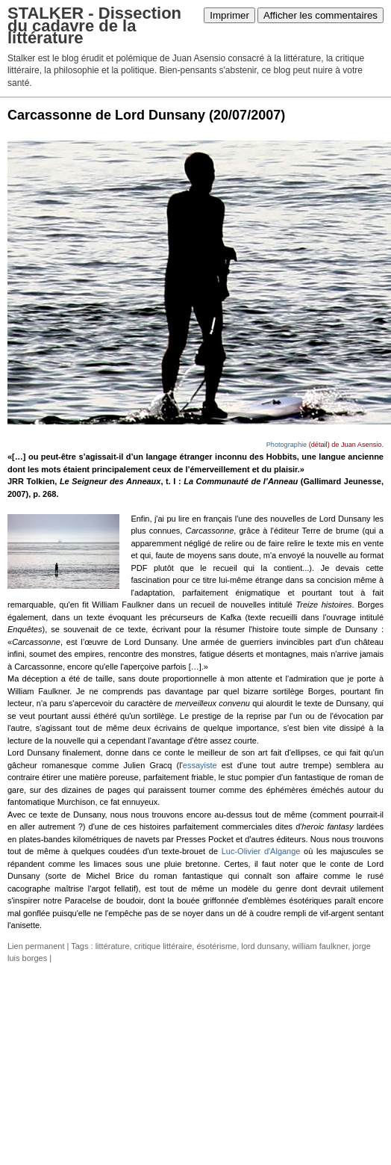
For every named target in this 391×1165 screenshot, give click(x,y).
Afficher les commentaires (320, 15)
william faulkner (320, 946)
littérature (113, 946)
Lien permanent (35, 946)
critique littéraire (163, 946)
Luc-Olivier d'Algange (261, 851)
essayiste (200, 765)
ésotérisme (216, 946)
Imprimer (229, 15)
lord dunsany (264, 946)
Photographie (286, 444)
